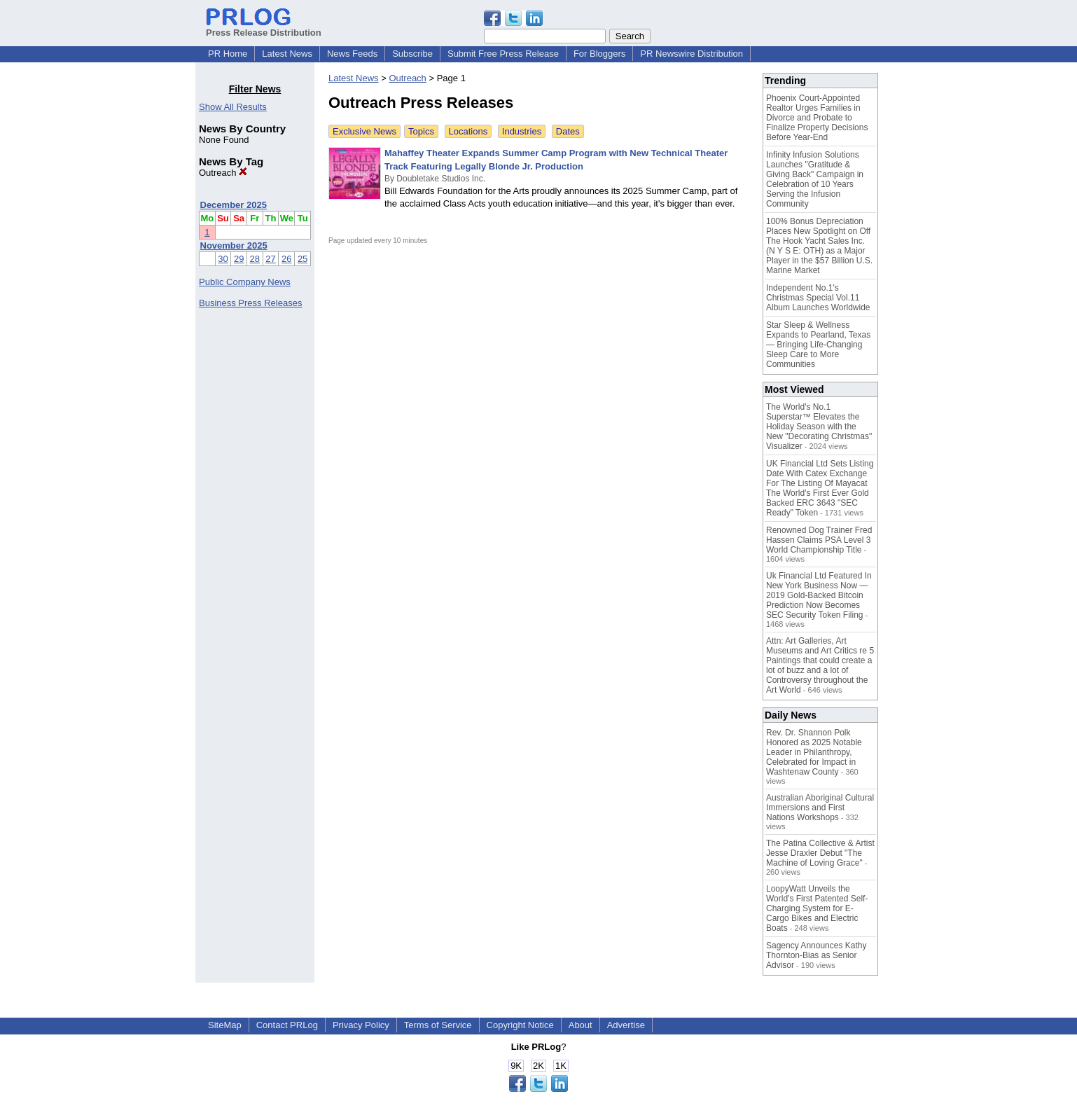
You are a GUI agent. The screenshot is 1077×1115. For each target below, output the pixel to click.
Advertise (626, 1025)
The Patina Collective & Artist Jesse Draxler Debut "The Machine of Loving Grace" (820, 853)
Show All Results (233, 107)
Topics (421, 131)
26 (286, 259)
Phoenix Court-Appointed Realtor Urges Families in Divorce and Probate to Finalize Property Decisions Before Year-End (817, 117)
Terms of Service (438, 1025)
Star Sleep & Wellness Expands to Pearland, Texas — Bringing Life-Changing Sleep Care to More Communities (818, 344)
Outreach (223, 172)
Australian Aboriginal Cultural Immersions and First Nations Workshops (820, 807)
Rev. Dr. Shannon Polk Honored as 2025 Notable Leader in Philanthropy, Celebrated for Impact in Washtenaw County (814, 752)
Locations (468, 131)
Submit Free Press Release (503, 53)
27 (270, 259)
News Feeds (352, 53)
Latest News (287, 53)
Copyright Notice (520, 1025)
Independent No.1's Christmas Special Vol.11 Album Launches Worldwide (818, 297)
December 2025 (233, 205)
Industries (521, 131)
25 (302, 259)
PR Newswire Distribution (691, 53)
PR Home (227, 53)
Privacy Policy (361, 1025)
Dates (568, 131)
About (580, 1025)
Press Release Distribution (263, 27)
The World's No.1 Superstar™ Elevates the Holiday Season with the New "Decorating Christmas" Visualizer (819, 426)
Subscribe (412, 53)
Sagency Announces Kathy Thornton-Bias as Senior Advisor (816, 955)
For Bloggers (599, 53)
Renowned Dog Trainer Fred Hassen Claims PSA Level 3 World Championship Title (819, 540)
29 (239, 259)
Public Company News (245, 282)
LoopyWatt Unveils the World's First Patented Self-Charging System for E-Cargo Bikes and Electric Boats (817, 908)
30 (223, 259)
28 (255, 259)
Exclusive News (364, 131)
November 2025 (233, 245)
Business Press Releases (250, 303)
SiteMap (225, 1025)
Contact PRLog (287, 1025)
